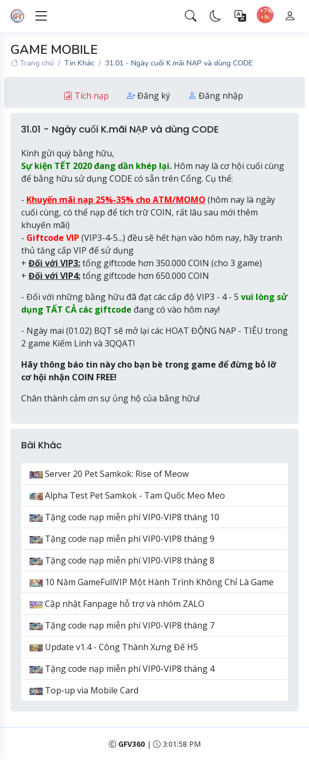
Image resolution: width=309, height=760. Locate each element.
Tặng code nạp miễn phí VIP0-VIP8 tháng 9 (122, 539)
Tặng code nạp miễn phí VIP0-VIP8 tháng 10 (124, 517)
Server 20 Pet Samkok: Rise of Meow (109, 474)
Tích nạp (86, 95)
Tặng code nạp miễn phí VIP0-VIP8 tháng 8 (122, 560)
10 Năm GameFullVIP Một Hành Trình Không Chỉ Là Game (152, 582)
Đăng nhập (215, 95)
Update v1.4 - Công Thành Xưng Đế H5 (114, 647)
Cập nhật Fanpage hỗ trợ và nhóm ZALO (117, 603)
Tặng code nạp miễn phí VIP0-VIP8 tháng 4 (122, 668)
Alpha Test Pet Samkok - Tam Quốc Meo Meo (127, 495)
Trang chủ (32, 63)
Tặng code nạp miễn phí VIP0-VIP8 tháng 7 (122, 625)
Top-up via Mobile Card (84, 690)
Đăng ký (148, 95)
